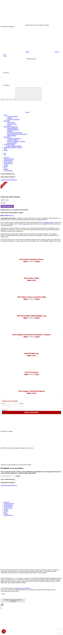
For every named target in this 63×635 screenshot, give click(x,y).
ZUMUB (9, 118)
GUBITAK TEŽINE (9, 144)
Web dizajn (27, 589)
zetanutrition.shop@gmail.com (9, 179)
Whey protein (10, 122)
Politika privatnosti (9, 159)
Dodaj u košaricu (7, 206)
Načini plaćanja (8, 161)
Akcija (5, 150)
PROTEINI (7, 121)
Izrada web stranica (19, 589)
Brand (5, 115)
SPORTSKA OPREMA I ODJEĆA (13, 147)
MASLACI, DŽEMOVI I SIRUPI (16, 141)
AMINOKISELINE (12, 128)
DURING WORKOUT (13, 129)
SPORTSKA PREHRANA (11, 126)
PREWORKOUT (11, 135)
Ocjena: (22, 403)
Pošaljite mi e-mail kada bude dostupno (13, 601)
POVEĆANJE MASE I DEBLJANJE (17, 134)
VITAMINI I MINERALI (14, 138)
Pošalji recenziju (32, 413)
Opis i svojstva (5, 215)
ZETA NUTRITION (12, 116)
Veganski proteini (11, 124)
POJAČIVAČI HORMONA (14, 132)
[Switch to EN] (5, 54)
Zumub (25, 224)
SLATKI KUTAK (12, 143)
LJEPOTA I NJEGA (12, 140)
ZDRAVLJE (7, 137)
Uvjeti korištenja (8, 170)
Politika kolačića (8, 160)
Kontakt (6, 169)
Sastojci (12, 215)
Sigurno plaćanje (8, 163)
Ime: (3, 403)
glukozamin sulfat (48, 222)
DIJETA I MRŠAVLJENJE (14, 146)
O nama (6, 166)
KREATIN (10, 131)
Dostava (6, 164)
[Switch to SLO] (5, 56)
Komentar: (5, 411)
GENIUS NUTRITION (13, 119)
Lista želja (6, 157)
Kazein (9, 125)
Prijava (15, 51)
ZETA (5, 149)
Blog (5, 167)
